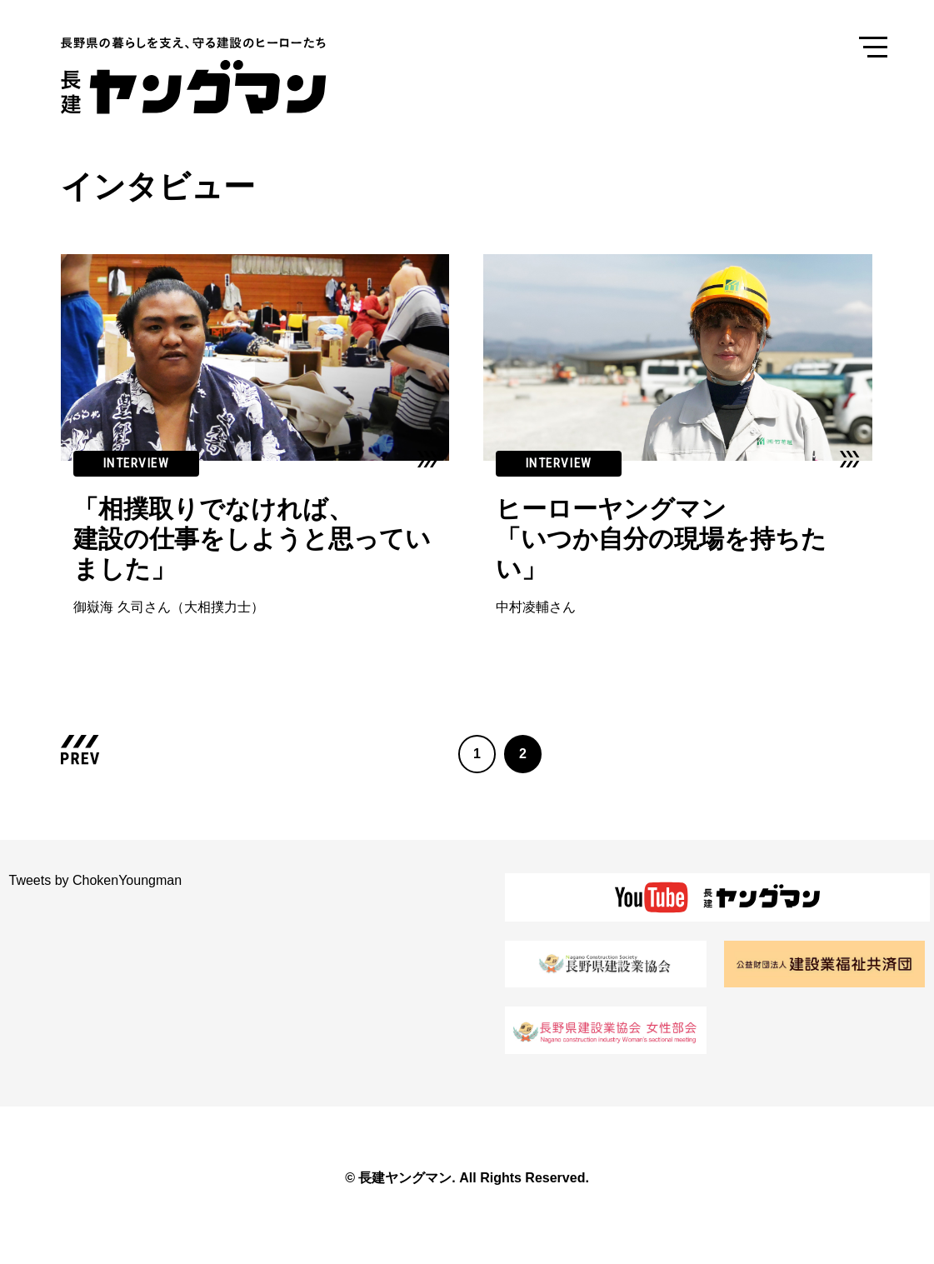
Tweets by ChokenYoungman (95, 880)
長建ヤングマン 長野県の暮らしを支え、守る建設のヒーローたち (206, 75)
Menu (873, 46)
